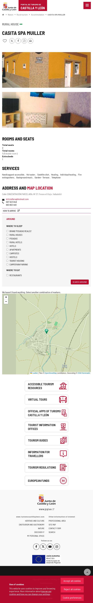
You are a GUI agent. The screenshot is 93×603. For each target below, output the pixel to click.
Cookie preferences (72, 597)
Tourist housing (15, 260)
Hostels (11, 257)
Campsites (12, 253)
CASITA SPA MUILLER (56, 14)
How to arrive (9, 210)
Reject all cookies (72, 589)
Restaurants (14, 275)
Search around (80, 282)
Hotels (11, 246)
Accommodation (37, 14)
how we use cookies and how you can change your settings (30, 592)
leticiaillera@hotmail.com (17, 199)
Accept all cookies (72, 580)
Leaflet (34, 373)
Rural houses (14, 234)
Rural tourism (22, 14)
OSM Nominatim (84, 373)
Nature (10, 14)
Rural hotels (14, 242)
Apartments (13, 249)
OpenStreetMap (51, 373)
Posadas (12, 238)
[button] (6, 297)
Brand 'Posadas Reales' (19, 231)
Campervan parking (17, 264)
